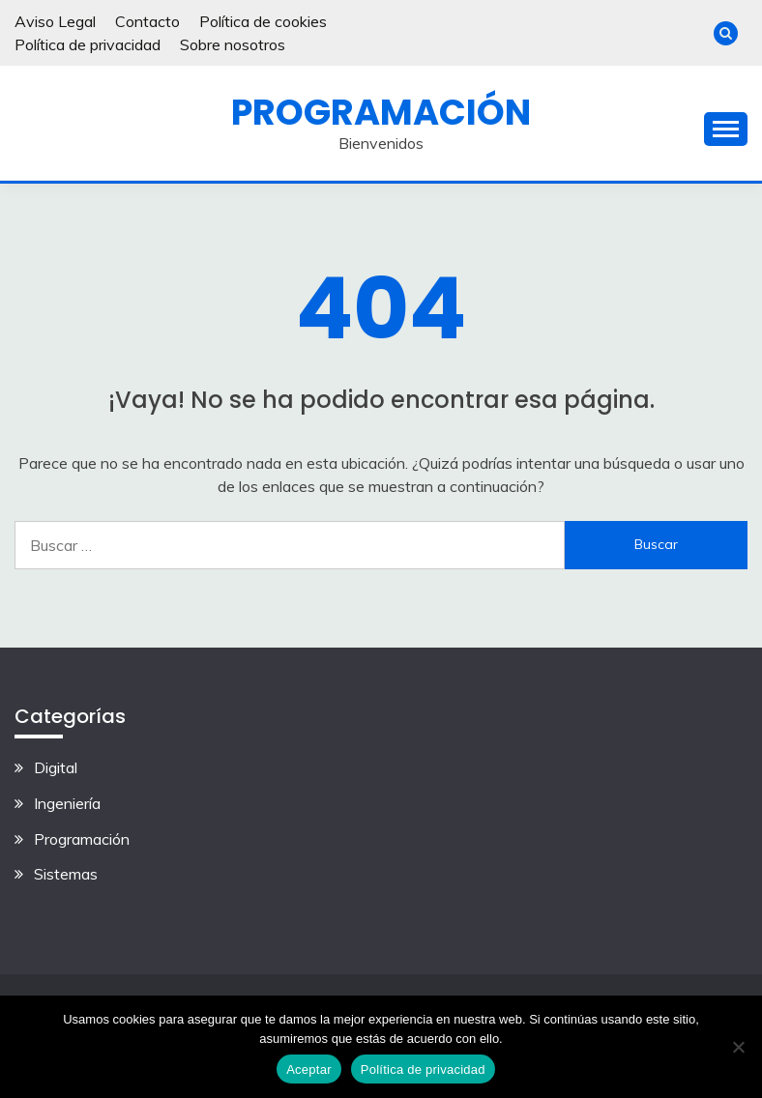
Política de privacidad (88, 44)
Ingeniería (67, 803)
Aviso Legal (55, 21)
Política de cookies (263, 21)
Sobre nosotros (232, 44)
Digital (55, 767)
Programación (381, 112)
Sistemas (66, 873)
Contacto (147, 21)
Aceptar (309, 1069)
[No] (737, 1046)
